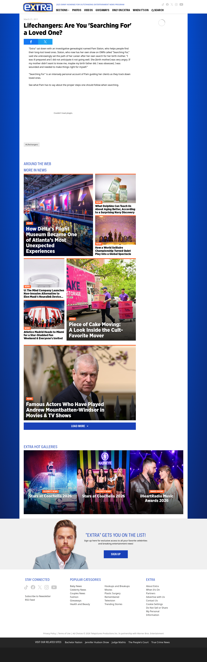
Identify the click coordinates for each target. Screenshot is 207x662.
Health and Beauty (80, 604)
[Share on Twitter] (45, 42)
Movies (108, 589)
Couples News (77, 593)
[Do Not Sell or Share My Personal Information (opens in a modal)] (159, 611)
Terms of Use (64, 633)
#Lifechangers (31, 144)
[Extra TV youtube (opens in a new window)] (181, 4)
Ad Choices (78, 633)
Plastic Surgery (113, 593)
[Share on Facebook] (31, 42)
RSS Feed (30, 599)
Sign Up (116, 554)
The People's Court (139, 642)
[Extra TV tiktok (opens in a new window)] (163, 4)
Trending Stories (113, 604)
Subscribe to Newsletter (38, 596)
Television (110, 600)
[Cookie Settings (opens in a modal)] (154, 604)
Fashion (74, 597)
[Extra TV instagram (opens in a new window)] (176, 4)
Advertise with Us (155, 597)
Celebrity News (78, 589)
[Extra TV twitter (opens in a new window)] (172, 4)
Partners (150, 593)
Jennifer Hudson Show (97, 642)
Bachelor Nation (73, 642)
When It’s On (153, 589)
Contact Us (152, 600)
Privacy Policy (49, 633)
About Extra (152, 586)
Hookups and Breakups (117, 586)
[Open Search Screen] (157, 10)
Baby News (76, 586)
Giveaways (75, 600)
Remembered (112, 597)
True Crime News (160, 642)
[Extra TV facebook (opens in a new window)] (167, 4)
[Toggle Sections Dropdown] (62, 10)
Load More (79, 426)
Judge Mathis (119, 642)
